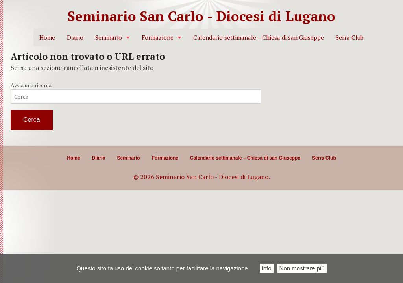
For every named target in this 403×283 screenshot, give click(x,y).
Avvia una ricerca (31, 85)
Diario (75, 37)
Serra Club (350, 37)
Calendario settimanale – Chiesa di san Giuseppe (258, 37)
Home (47, 37)
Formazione (158, 37)
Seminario (108, 37)
